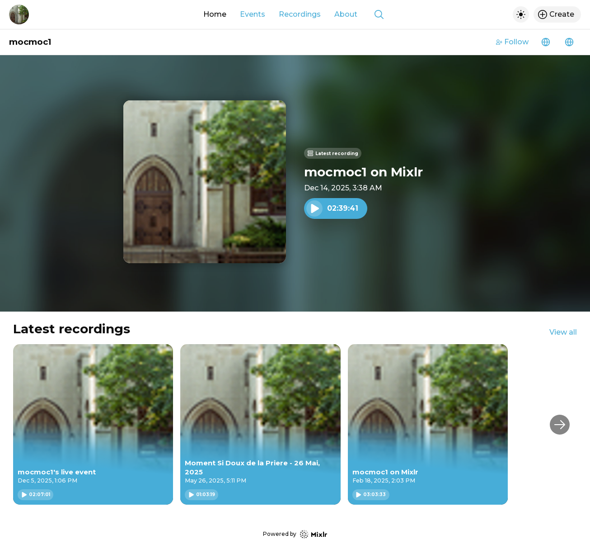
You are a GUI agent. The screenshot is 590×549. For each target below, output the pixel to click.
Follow (512, 42)
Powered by (295, 534)
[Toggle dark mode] (521, 14)
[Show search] (379, 14)
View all (563, 332)
